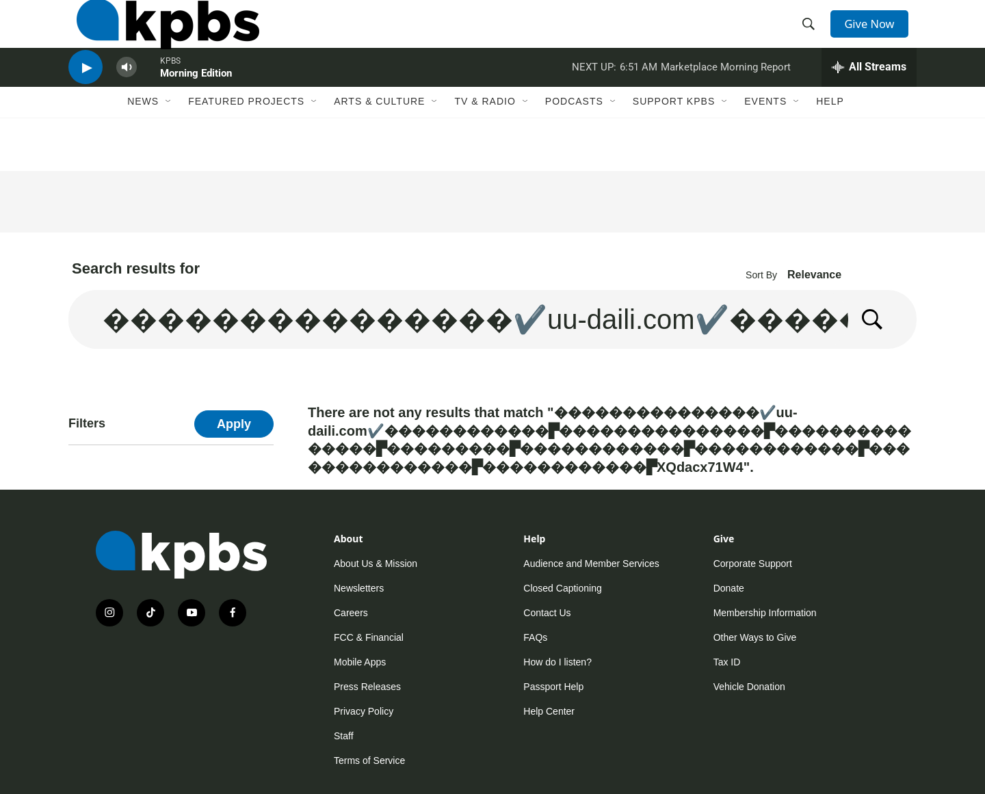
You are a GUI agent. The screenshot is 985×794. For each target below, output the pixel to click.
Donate (728, 588)
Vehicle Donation (749, 686)
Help (830, 141)
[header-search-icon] (813, 36)
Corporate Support (752, 563)
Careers (351, 612)
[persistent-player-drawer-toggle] (869, 99)
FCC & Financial (369, 637)
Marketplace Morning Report (726, 98)
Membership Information (765, 612)
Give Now (875, 35)
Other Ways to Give (755, 637)
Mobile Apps (360, 662)
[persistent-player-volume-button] (126, 99)
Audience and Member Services (591, 563)
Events (765, 141)
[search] (458, 319)
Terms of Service (369, 760)
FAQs (535, 637)
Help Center (549, 711)
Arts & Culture (379, 141)
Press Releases (367, 686)
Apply (234, 424)
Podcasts (574, 141)
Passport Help (553, 686)
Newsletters (359, 588)
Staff (344, 735)
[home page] (159, 36)
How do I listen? (557, 662)
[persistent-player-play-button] (85, 99)
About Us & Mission (375, 563)
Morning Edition (196, 105)
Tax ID (727, 662)
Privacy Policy (363, 711)
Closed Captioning (562, 588)
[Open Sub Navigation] (168, 141)
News (143, 141)
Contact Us (546, 612)
